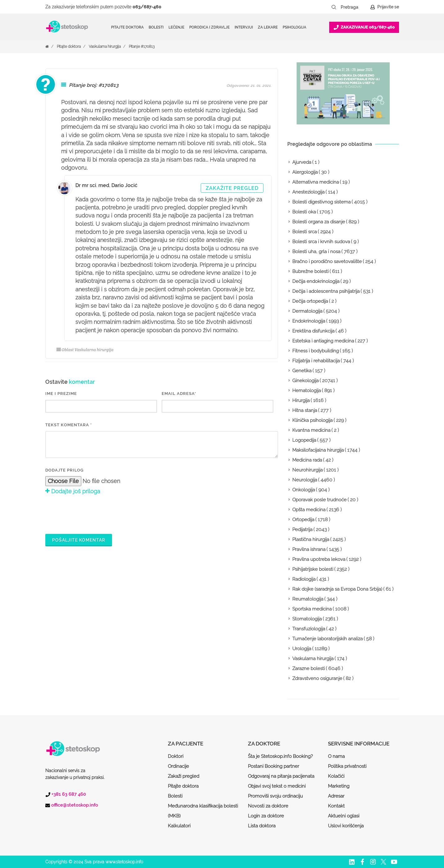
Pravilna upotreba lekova (318, 559)
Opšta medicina (308, 509)
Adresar (336, 796)
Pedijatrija (302, 529)
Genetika (302, 371)
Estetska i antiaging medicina (323, 341)
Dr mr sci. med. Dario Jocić (106, 185)
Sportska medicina (312, 609)
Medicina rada (307, 460)
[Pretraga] (353, 7)
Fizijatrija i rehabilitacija (316, 361)
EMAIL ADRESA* (179, 393)
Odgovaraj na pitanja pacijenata (281, 776)
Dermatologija (307, 311)
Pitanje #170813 (142, 46)
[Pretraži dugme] (333, 7)
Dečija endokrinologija (315, 281)
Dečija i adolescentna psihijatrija (326, 291)
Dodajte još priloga (72, 491)
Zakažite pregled (232, 188)
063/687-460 (146, 6)
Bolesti (175, 796)
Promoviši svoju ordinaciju (275, 796)
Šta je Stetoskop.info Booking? (280, 756)
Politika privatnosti (347, 766)
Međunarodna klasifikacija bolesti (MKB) (203, 811)
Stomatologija (307, 619)
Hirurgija (301, 400)
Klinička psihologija (312, 420)
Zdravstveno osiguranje (317, 678)
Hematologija (306, 390)
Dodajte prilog (64, 470)
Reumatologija (307, 599)
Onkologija (303, 490)
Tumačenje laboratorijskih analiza (327, 639)
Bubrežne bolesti (310, 271)
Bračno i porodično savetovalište (327, 261)
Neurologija (304, 480)
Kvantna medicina (311, 430)
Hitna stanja (304, 410)
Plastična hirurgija (310, 539)
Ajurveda (301, 162)
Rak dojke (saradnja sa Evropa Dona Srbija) (337, 589)
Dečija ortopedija (310, 301)
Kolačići (336, 776)
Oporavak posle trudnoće (319, 500)
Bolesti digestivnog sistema (321, 202)
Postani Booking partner (273, 766)
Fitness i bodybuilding (315, 351)
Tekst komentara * (68, 425)
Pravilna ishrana (308, 549)
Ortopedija (303, 519)
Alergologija (305, 172)
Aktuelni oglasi (343, 816)
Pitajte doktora (127, 27)
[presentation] (92, 513)
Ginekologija (305, 380)
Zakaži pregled (183, 776)
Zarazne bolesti (308, 668)
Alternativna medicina (315, 182)
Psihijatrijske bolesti (312, 569)
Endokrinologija (308, 321)
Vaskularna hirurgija (105, 46)
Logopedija (304, 440)
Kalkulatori (179, 826)
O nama (336, 756)
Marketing (338, 786)
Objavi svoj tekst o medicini (277, 786)
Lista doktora (262, 826)
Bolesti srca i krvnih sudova (321, 241)
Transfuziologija (308, 629)
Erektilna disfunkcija (313, 331)
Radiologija (304, 579)
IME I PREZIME (61, 393)
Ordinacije (178, 766)
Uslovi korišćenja (346, 826)
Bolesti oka (304, 212)
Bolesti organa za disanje (318, 222)
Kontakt (336, 806)
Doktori (175, 756)
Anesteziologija (308, 192)
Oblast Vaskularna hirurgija (85, 349)
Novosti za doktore (268, 806)
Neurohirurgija (307, 470)
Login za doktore (266, 816)
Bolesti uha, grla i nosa (316, 251)
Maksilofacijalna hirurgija (318, 450)
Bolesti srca (304, 232)
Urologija (301, 648)
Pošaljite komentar (78, 540)
